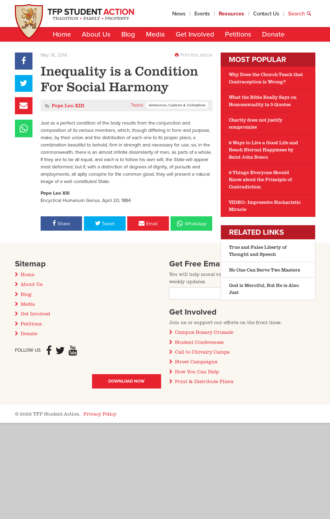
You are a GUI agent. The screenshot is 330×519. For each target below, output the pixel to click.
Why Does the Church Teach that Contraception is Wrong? (266, 77)
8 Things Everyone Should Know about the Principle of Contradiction (260, 179)
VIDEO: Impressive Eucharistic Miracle (265, 205)
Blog (128, 34)
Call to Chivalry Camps (202, 351)
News (178, 14)
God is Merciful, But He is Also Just (264, 288)
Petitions (238, 34)
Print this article (193, 55)
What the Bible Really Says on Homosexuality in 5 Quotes (262, 100)
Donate (273, 34)
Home (62, 34)
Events (202, 14)
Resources (231, 14)
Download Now (126, 381)
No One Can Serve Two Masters (264, 269)
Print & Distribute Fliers (204, 381)
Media (155, 34)
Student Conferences (199, 342)
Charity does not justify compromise (256, 123)
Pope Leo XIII (68, 105)
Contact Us (266, 14)
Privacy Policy (99, 413)
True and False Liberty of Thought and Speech (258, 250)
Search (300, 14)
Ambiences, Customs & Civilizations (177, 105)
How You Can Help (197, 371)
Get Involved (195, 34)
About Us (96, 34)
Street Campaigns (196, 361)
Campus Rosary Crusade (204, 332)
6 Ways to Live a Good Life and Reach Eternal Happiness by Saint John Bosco (263, 149)
